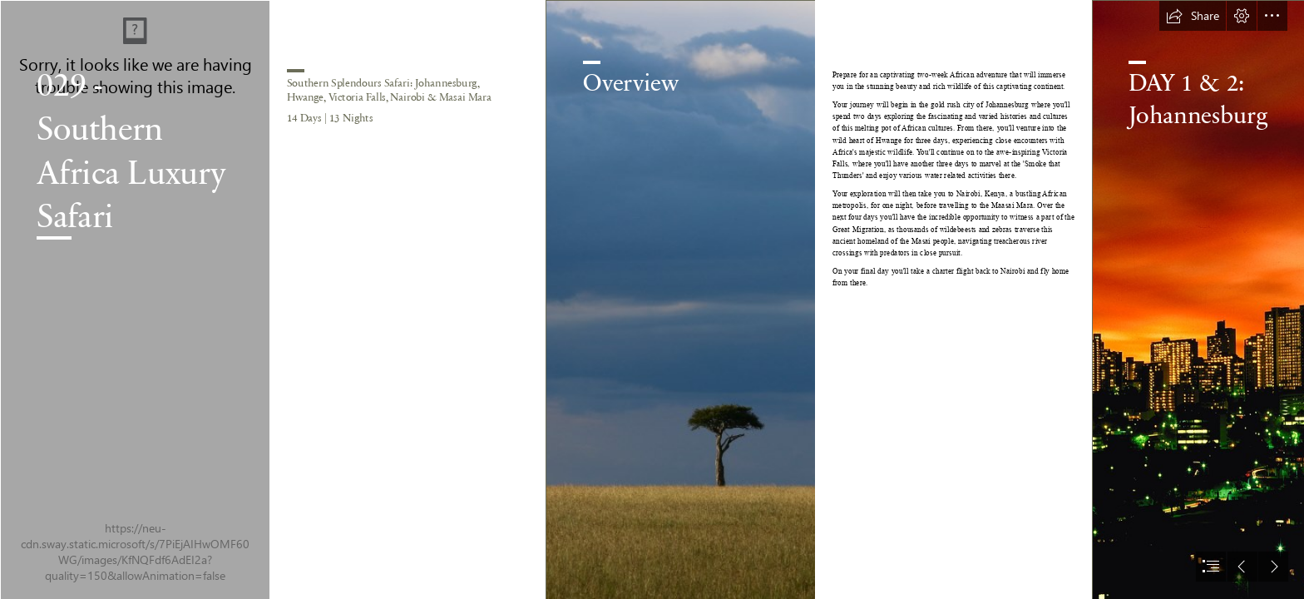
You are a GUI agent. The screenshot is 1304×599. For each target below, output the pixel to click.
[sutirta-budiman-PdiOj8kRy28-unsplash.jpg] (134, 299)
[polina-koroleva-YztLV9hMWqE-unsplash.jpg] (680, 299)
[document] (652, 299)
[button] (1192, 16)
